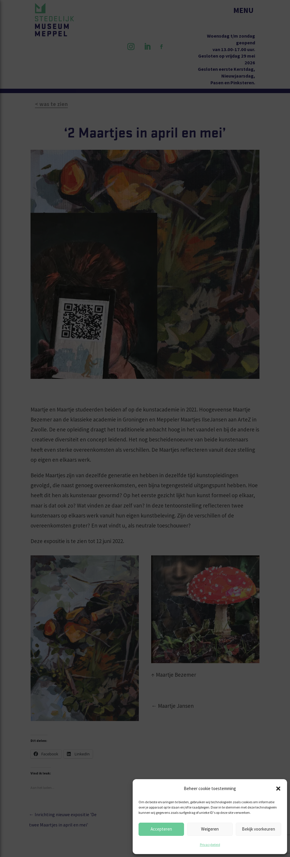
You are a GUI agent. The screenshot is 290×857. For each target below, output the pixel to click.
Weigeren (210, 829)
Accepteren (161, 829)
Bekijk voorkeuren (258, 829)
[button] (278, 789)
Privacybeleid (210, 844)
